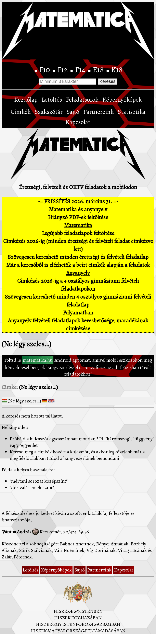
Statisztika (131, 112)
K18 (117, 69)
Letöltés (52, 99)
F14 (81, 69)
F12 (63, 69)
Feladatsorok (82, 99)
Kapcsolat (78, 122)
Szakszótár (49, 112)
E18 (99, 69)
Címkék (21, 112)
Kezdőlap (26, 99)
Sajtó (73, 112)
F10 (45, 69)
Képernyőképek (122, 99)
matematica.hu (38, 360)
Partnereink (98, 112)
